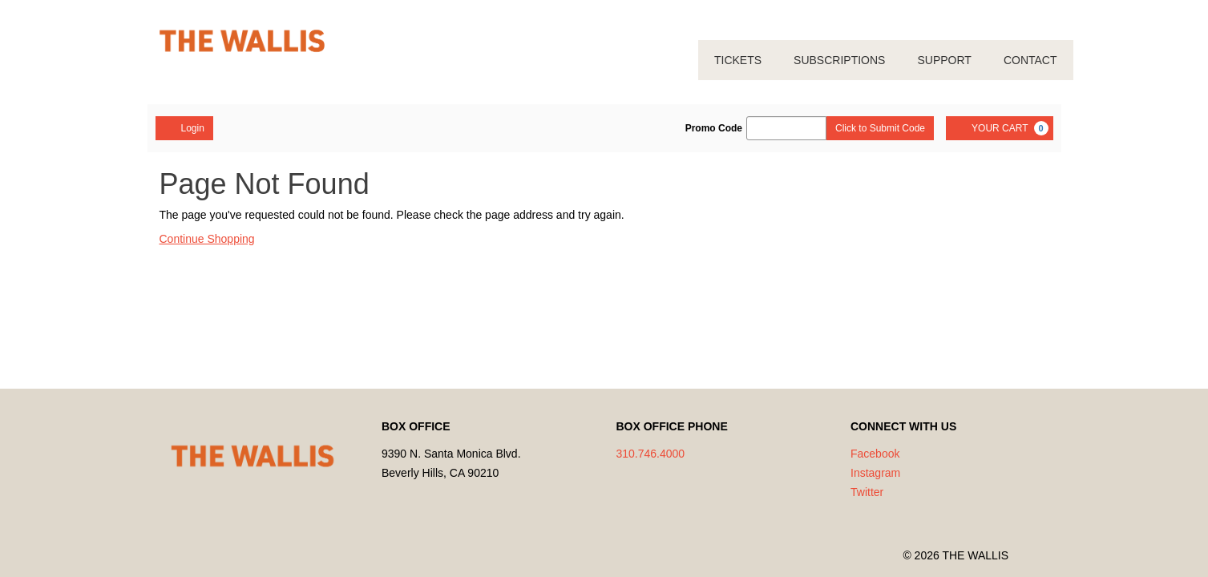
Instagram (875, 472)
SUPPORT (944, 60)
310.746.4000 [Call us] (650, 453)
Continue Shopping (207, 238)
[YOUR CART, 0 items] (999, 128)
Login (184, 127)
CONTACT (1030, 60)
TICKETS (738, 60)
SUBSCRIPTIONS (839, 60)
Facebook (874, 453)
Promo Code (713, 128)
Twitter (866, 492)
